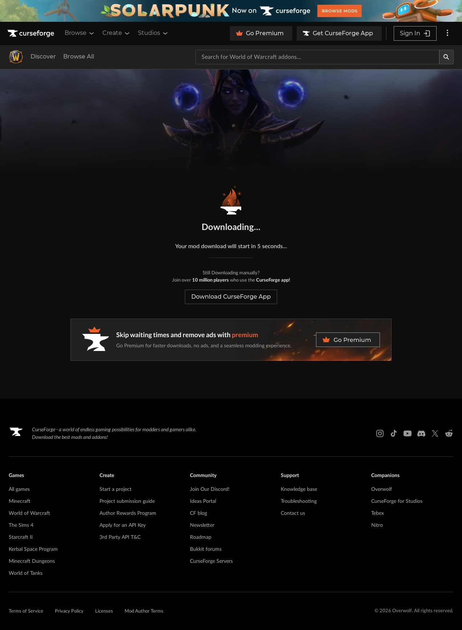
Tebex (377, 513)
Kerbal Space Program (33, 549)
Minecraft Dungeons (32, 561)
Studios (153, 33)
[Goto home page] (31, 33)
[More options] (447, 33)
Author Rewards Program (128, 513)
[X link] (435, 433)
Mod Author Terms (144, 611)
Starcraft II (21, 537)
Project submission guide (127, 501)
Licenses (104, 611)
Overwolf (381, 489)
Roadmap (200, 537)
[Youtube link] (407, 433)
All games (19, 489)
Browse (80, 33)
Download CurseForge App (231, 296)
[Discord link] (421, 433)
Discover (43, 56)
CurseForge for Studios (396, 501)
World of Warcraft (29, 513)
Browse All (78, 56)
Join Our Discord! (210, 489)
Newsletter (202, 525)
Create (116, 33)
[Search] (446, 57)
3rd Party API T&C (120, 537)
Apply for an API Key (123, 525)
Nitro (377, 525)
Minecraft (20, 501)
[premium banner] (231, 340)
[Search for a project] (317, 57)
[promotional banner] (231, 11)
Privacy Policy (69, 611)
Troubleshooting (299, 501)
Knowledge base (299, 489)
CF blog (198, 513)
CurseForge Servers (211, 561)
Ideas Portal (203, 501)
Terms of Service (26, 611)
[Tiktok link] (393, 433)
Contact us (293, 513)
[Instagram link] (380, 433)
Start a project (115, 489)
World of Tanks (25, 573)
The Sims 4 (21, 525)
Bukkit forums (206, 549)
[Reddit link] (449, 433)
